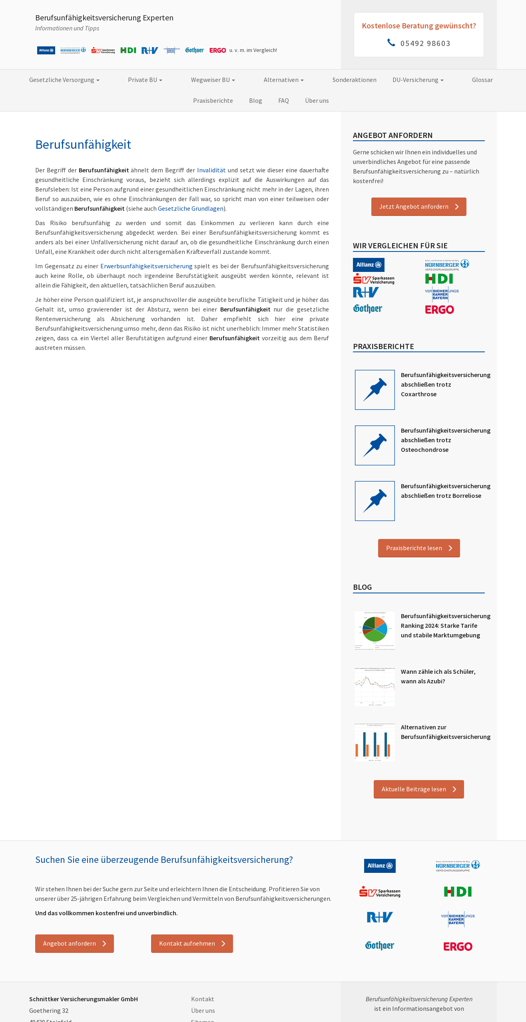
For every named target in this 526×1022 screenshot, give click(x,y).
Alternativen (235, 80)
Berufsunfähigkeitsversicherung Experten (104, 17)
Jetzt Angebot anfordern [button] (413, 206)
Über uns (275, 100)
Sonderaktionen (293, 80)
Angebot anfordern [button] (69, 943)
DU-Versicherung (356, 80)
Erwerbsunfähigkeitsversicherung (146, 266)
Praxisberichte (455, 80)
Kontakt (202, 999)
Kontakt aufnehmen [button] (187, 943)
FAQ (241, 100)
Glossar (408, 80)
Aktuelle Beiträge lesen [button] (414, 789)
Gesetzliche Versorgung (53, 80)
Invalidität (211, 170)
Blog (497, 80)
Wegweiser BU (177, 80)
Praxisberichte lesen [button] (414, 548)
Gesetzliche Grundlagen (190, 208)
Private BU (122, 80)
